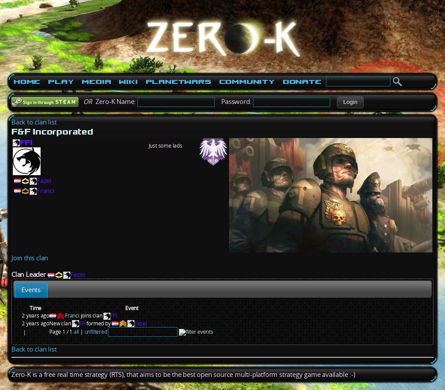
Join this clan (29, 258)
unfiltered (96, 331)
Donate (302, 81)
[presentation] (31, 290)
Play (61, 81)
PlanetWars (178, 81)
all (76, 331)
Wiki (128, 81)
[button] (350, 102)
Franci (46, 190)
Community (247, 81)
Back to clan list (34, 122)
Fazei (44, 180)
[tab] (31, 290)
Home (27, 81)
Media (96, 81)
